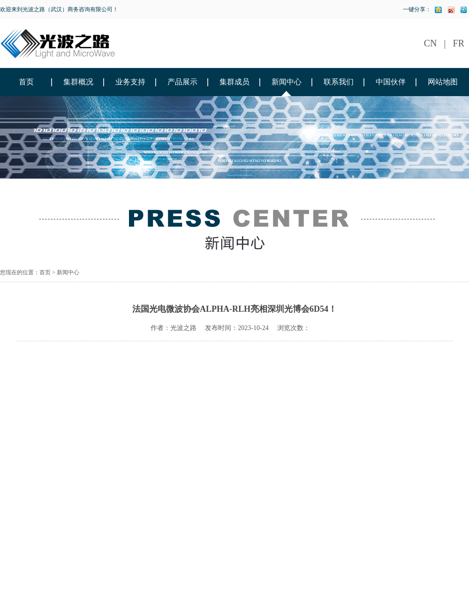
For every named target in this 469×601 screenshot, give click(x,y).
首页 (26, 82)
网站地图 (443, 82)
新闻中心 (287, 82)
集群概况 (78, 82)
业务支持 (130, 82)
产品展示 (182, 82)
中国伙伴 (391, 82)
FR (458, 43)
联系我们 (339, 82)
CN (430, 43)
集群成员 (234, 82)
